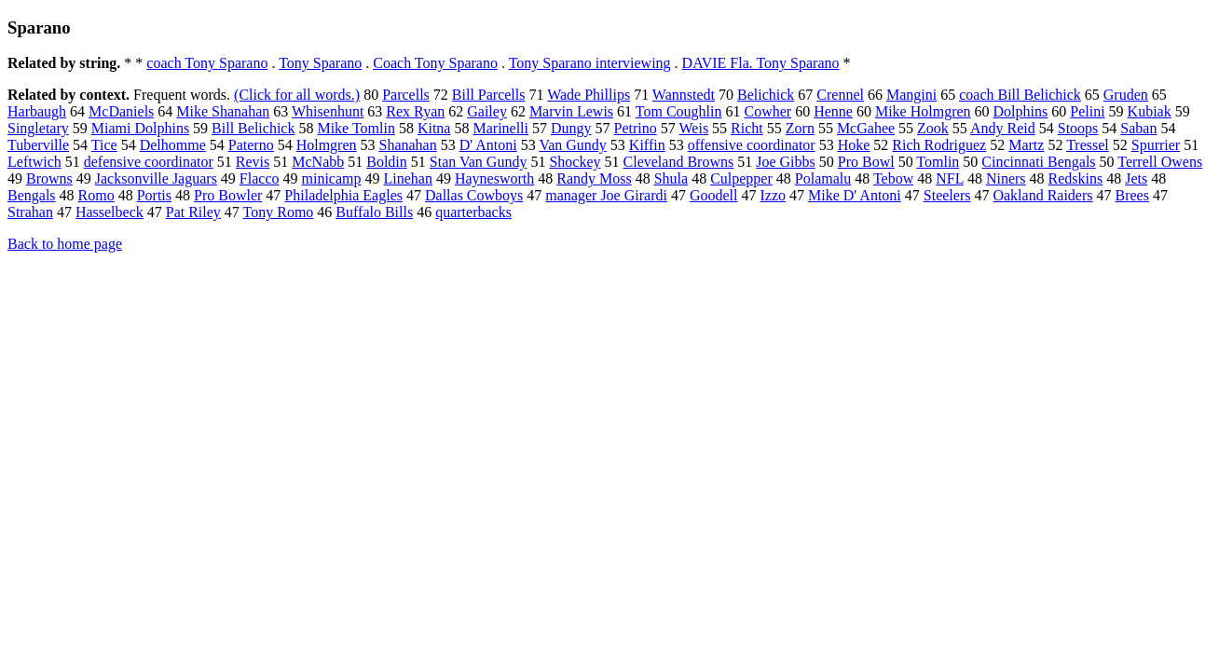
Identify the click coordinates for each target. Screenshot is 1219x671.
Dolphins (1020, 111)
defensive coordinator (148, 162)
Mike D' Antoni (854, 195)
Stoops (1078, 128)
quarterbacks (473, 212)
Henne (833, 111)
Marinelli (500, 128)
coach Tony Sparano (206, 63)
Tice (104, 145)
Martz (1026, 145)
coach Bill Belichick (1020, 95)
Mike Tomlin (355, 128)
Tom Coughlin (679, 111)
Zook (933, 128)
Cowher (767, 111)
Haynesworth (494, 178)
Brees (1132, 195)
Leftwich (34, 162)
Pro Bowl (866, 162)
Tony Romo (278, 212)
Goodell (714, 195)
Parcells (406, 95)
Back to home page (64, 244)
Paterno (251, 145)
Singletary (38, 128)
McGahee (866, 128)
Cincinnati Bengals (1038, 162)
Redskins (1075, 178)
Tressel (1087, 145)
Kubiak (1149, 111)
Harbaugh (36, 111)
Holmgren (326, 145)
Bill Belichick (253, 128)
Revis (252, 162)
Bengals (31, 195)
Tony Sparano (320, 63)
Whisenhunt (327, 111)
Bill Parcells (489, 95)
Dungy (571, 128)
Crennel (840, 95)
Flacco (260, 178)
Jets (1136, 178)
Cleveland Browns (678, 162)
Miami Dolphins (140, 128)
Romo (96, 195)
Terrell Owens (1159, 162)
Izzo (773, 195)
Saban (1138, 128)
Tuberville (38, 145)
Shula (671, 178)
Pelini (1087, 111)
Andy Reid (1002, 128)
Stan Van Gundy (478, 162)
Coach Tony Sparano (435, 63)
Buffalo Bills (374, 212)
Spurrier (1155, 145)
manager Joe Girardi (606, 195)
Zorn (800, 128)
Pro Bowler (228, 195)
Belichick (765, 95)
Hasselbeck (109, 212)
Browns (49, 178)
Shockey (574, 162)
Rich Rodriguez (939, 145)
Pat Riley (193, 212)
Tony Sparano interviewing (590, 63)
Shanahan (408, 145)
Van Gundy (572, 145)
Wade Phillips (588, 95)
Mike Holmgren (923, 111)
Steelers (947, 195)
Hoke (854, 145)
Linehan (408, 178)
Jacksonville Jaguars (156, 178)
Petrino (635, 128)
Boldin (386, 162)
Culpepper (741, 178)
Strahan (30, 212)
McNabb (318, 162)
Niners (1006, 178)
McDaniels (121, 111)
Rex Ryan (415, 111)
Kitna (434, 128)
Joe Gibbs (785, 162)
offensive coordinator (751, 145)
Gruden (1125, 95)
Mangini (911, 95)
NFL (950, 178)
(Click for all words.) (297, 95)
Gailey (487, 111)
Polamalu (823, 178)
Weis (694, 128)
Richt (747, 128)
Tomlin (937, 162)
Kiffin (647, 145)
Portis (154, 195)
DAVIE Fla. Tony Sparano (761, 63)
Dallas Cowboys (474, 195)
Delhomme (173, 145)
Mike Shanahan (222, 111)
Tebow (893, 178)
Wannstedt (683, 95)
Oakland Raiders (1042, 195)
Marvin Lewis (571, 111)
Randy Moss (593, 178)
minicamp (332, 178)
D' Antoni (488, 145)
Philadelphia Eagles (343, 195)
